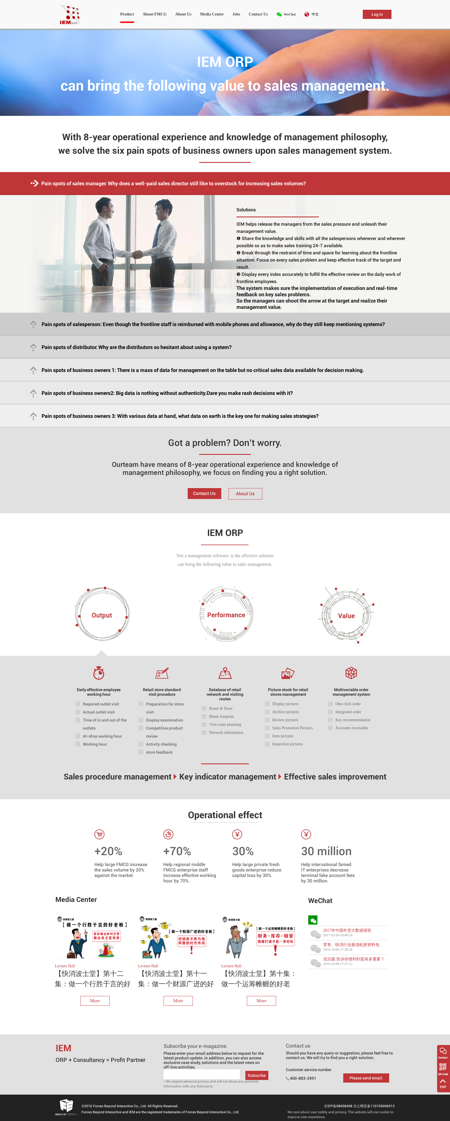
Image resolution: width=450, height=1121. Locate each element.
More (95, 1000)
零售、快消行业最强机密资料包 (351, 945)
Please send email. (366, 1078)
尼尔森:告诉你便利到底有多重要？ (354, 959)
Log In (377, 14)
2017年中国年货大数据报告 (347, 930)
